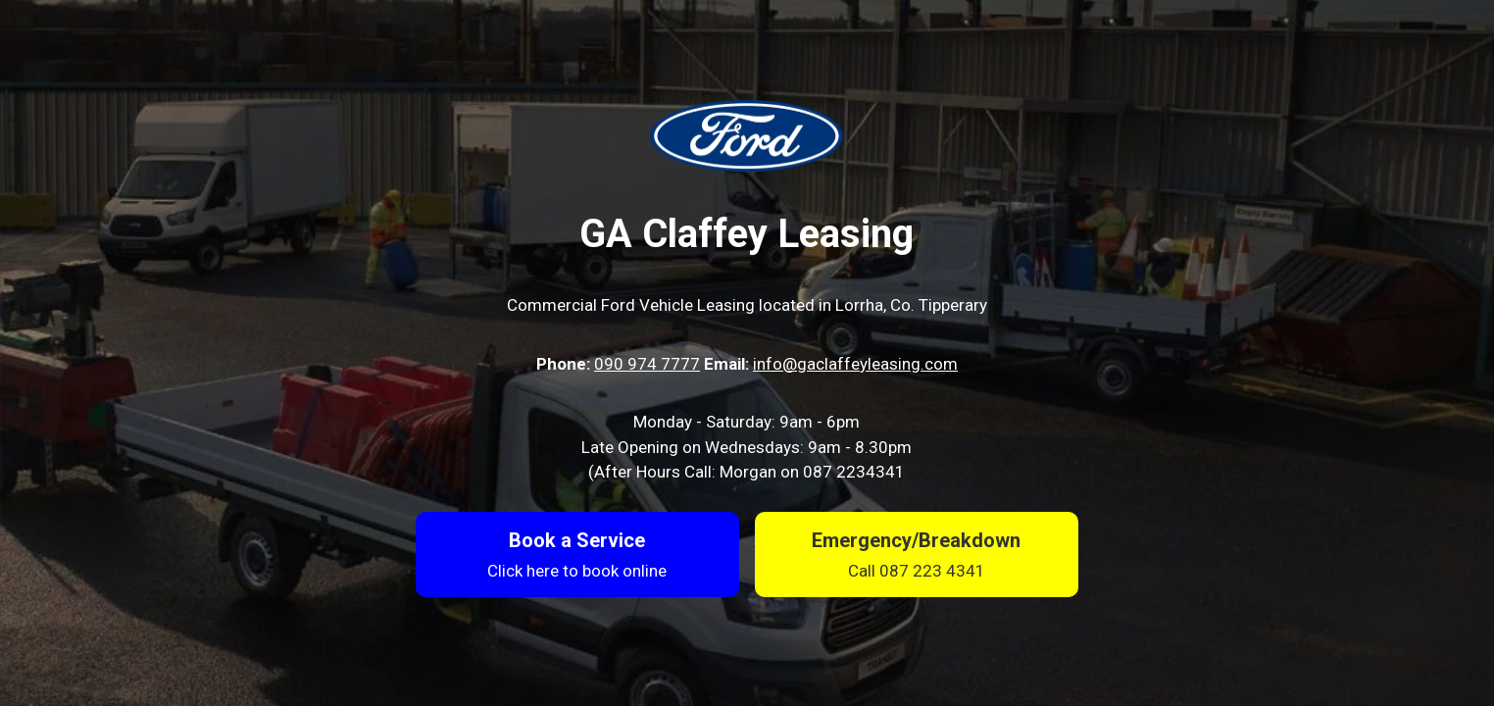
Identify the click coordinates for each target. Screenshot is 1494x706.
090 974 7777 (647, 364)
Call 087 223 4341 (916, 570)
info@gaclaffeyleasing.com (855, 364)
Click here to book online (577, 570)
